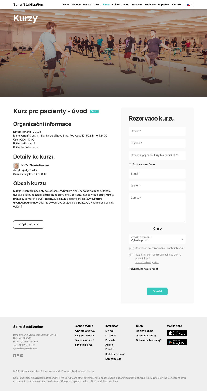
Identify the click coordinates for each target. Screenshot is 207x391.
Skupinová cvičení (84, 340)
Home (66, 4)
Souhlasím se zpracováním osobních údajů (160, 256)
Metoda (76, 4)
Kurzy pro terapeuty (85, 331)
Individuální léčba (83, 345)
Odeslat (157, 299)
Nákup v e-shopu (144, 331)
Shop (126, 4)
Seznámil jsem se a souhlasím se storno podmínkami (158, 265)
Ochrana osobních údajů (148, 340)
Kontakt (176, 4)
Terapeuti (137, 4)
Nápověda (163, 4)
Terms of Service (86, 371)
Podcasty (150, 4)
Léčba (97, 4)
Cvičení (116, 4)
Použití (87, 4)
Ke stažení (110, 336)
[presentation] (153, 285)
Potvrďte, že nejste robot (143, 277)
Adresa (109, 345)
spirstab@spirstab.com (25, 349)
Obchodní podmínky (146, 336)
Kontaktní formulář (115, 354)
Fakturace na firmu (144, 172)
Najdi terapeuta (113, 359)
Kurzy (106, 4)
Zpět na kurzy (28, 232)
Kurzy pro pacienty (84, 336)
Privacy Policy (68, 371)
